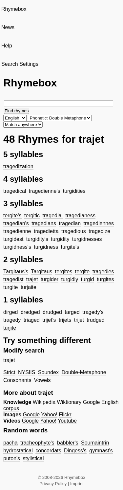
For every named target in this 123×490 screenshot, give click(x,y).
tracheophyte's (37, 442)
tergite (82, 271)
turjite (9, 328)
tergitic (32, 215)
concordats (48, 450)
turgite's (70, 247)
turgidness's (17, 247)
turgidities (74, 191)
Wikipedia (44, 402)
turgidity (60, 239)
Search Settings (19, 64)
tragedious (73, 231)
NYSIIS (26, 372)
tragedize (99, 231)
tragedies (103, 271)
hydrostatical (18, 450)
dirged (10, 312)
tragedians (43, 223)
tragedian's (16, 223)
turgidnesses (87, 239)
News (7, 27)
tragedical (14, 191)
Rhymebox (13, 9)
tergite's (12, 215)
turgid (87, 279)
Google (91, 402)
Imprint (77, 483)
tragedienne (17, 231)
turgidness (46, 247)
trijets (65, 320)
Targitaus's (15, 271)
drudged (52, 312)
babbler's (67, 442)
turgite (10, 287)
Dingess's (75, 450)
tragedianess (80, 215)
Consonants (17, 380)
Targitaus (41, 271)
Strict (9, 372)
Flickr (65, 414)
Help (6, 45)
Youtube (67, 421)
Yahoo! (49, 414)
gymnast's (101, 450)
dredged (30, 312)
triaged (32, 320)
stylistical (33, 458)
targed (72, 312)
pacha (10, 442)
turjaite (28, 287)
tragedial (53, 215)
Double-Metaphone (83, 372)
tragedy (12, 320)
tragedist (13, 279)
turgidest (13, 239)
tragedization (18, 166)
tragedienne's (44, 191)
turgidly (69, 279)
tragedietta (46, 231)
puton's (11, 458)
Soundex (48, 372)
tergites (63, 271)
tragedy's (92, 312)
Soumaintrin (95, 442)
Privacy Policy (53, 483)
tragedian (70, 223)
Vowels (42, 380)
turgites (105, 279)
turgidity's (37, 239)
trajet (32, 279)
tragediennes (99, 223)
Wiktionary (69, 402)
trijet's (49, 320)
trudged (95, 320)
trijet (79, 320)
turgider (49, 279)
